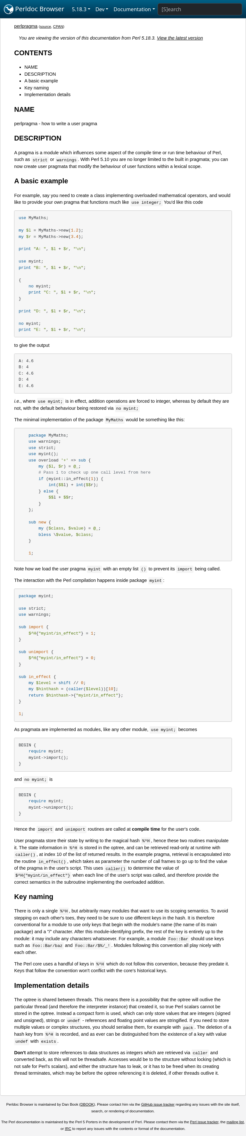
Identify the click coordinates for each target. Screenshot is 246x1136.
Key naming (36, 87)
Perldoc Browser (34, 9)
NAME (31, 67)
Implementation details (47, 94)
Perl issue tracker (204, 1122)
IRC (68, 1129)
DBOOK (87, 1104)
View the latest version (180, 38)
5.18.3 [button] (79, 9)
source (45, 26)
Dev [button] (100, 9)
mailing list (235, 1122)
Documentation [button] (132, 9)
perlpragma (25, 26)
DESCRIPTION (40, 74)
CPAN (58, 26)
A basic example (41, 80)
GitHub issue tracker (158, 1104)
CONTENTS (33, 53)
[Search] (200, 9)
